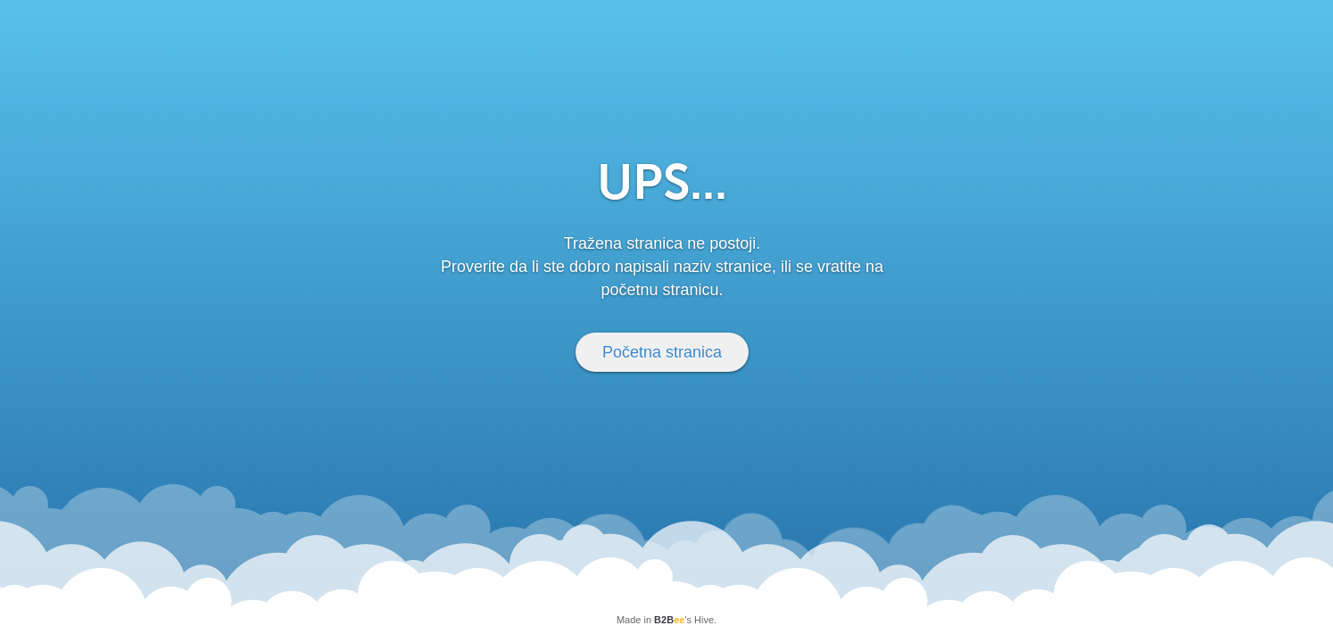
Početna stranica (662, 352)
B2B (669, 619)
